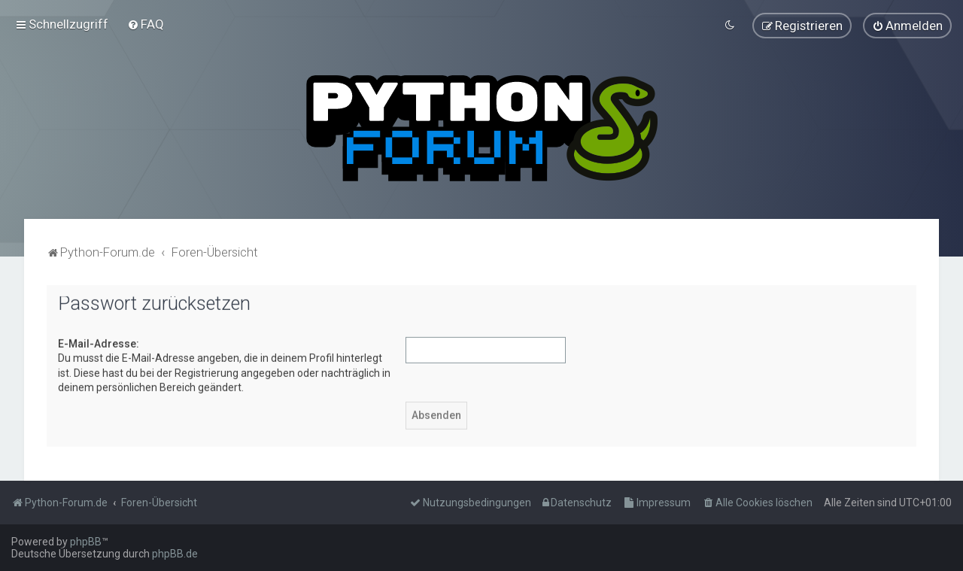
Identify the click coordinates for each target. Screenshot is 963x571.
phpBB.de (175, 554)
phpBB (86, 542)
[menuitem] (145, 24)
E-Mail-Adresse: (98, 342)
